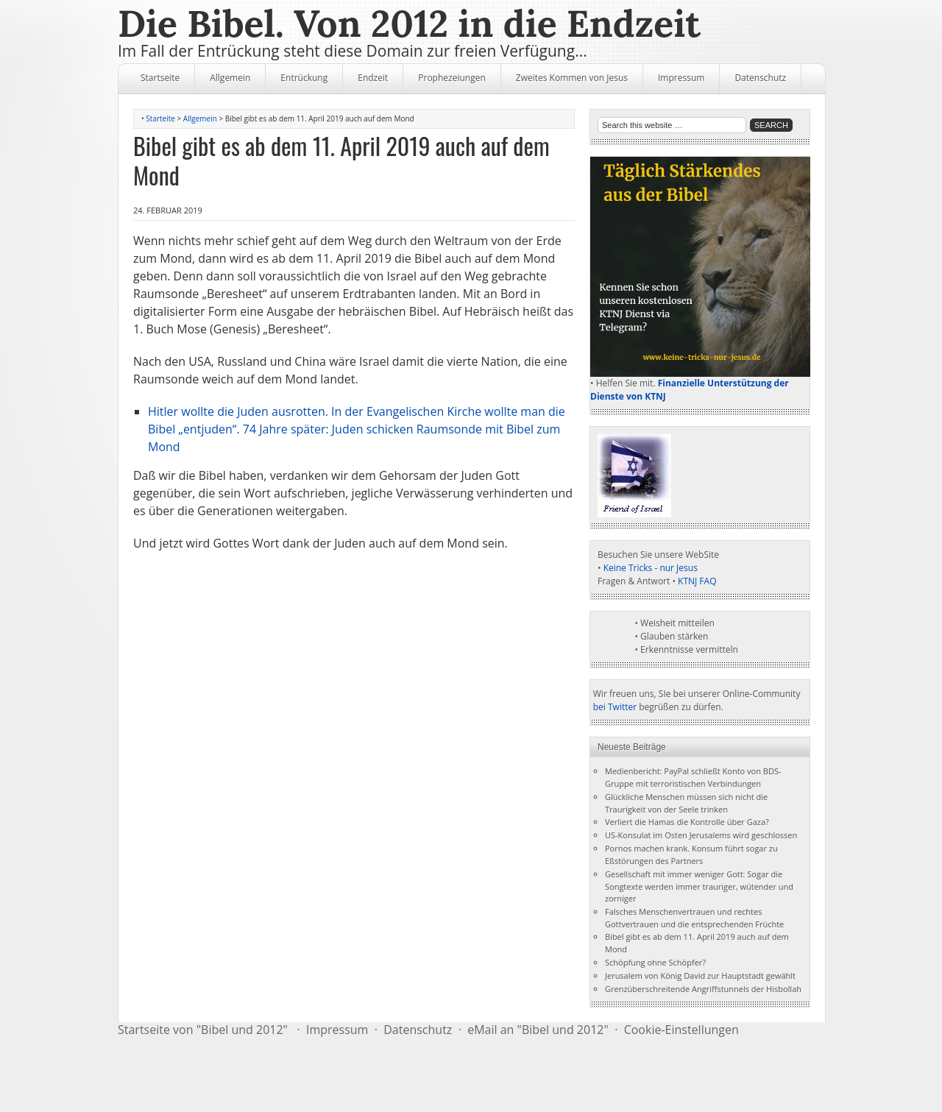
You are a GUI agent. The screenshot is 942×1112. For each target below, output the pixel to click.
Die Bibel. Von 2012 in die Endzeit (409, 23)
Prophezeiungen (452, 77)
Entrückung (303, 77)
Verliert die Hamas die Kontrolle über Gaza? (687, 821)
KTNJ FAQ (697, 581)
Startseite (160, 77)
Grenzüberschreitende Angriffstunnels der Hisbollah (703, 988)
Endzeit (373, 77)
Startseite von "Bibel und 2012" (203, 1029)
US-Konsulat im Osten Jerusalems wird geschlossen (701, 834)
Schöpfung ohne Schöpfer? (655, 962)
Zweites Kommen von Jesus (572, 77)
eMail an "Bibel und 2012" (538, 1029)
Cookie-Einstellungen (681, 1029)
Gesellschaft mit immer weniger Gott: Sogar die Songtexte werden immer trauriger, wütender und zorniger (699, 886)
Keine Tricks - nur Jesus (650, 568)
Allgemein (230, 77)
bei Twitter (615, 707)
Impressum (681, 77)
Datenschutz (760, 77)
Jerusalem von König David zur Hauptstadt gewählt (700, 975)
